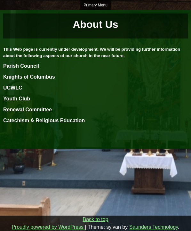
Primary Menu (95, 5)
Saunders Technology (153, 227)
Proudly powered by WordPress (48, 227)
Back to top (95, 219)
